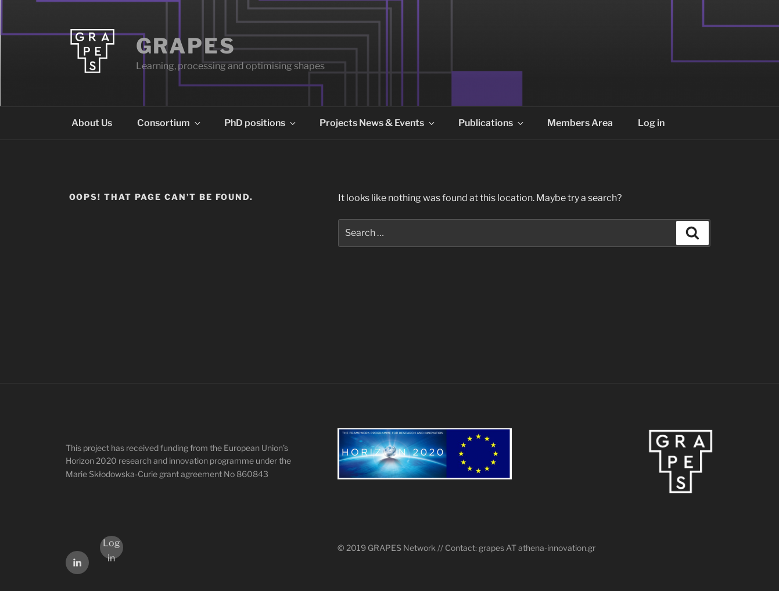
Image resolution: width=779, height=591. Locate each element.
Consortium (169, 122)
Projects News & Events (378, 122)
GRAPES (186, 46)
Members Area (580, 122)
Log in (651, 122)
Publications (491, 122)
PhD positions (260, 122)
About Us (91, 122)
